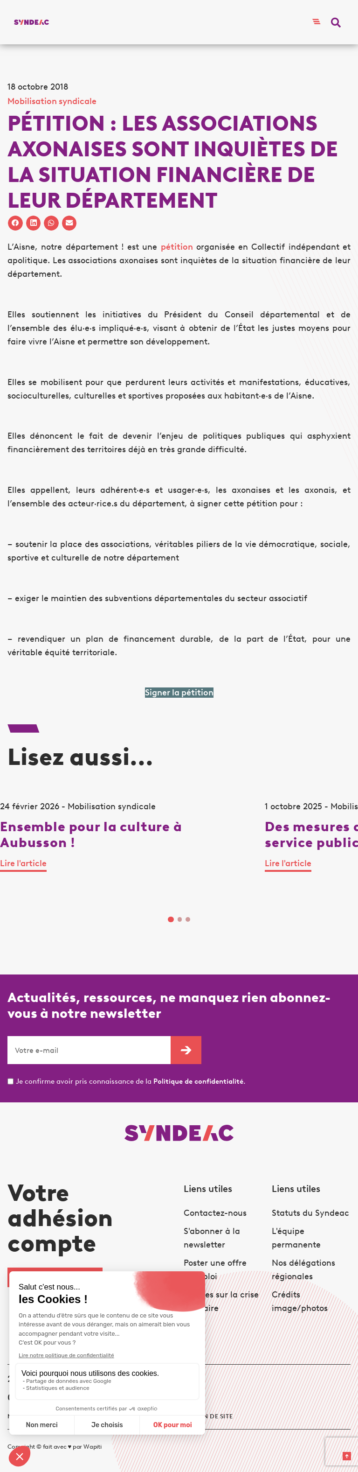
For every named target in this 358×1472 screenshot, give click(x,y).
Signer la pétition (179, 692)
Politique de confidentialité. (199, 1081)
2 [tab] (180, 919)
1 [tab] (171, 920)
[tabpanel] (132, 851)
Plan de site (212, 1416)
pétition (177, 247)
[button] (336, 22)
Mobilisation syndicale (51, 101)
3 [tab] (188, 919)
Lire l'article (23, 863)
